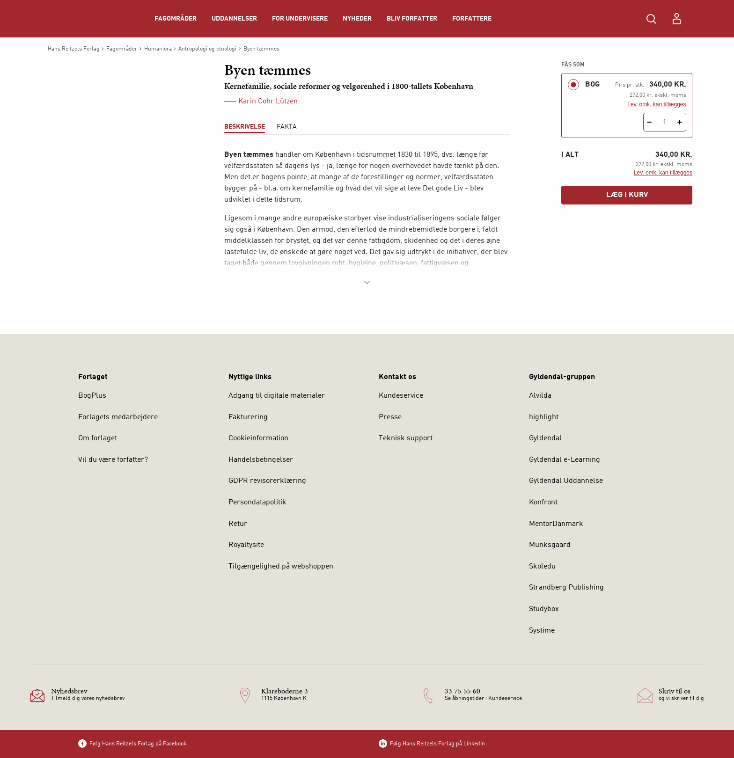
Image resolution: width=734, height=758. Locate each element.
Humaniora (158, 49)
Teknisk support (406, 438)
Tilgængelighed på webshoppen (280, 566)
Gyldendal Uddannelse (566, 481)
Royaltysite (246, 545)
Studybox (544, 609)
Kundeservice (401, 396)
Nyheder (357, 18)
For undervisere (300, 18)
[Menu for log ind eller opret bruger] (676, 18)
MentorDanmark (556, 524)
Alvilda (540, 396)
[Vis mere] (367, 282)
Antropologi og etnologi (207, 49)
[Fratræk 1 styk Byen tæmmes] (649, 122)
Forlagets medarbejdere (118, 417)
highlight (543, 417)
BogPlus (92, 396)
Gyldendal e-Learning (564, 460)
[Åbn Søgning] (651, 18)
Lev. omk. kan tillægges (656, 104)
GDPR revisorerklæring (267, 481)
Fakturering (248, 417)
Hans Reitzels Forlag (74, 49)
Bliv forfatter (412, 18)
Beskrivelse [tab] (244, 127)
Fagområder (175, 18)
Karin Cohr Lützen (268, 101)
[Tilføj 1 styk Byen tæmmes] (680, 122)
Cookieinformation (258, 438)
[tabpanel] (367, 218)
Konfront (543, 502)
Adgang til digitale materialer (276, 396)
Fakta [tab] (287, 127)
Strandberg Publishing (566, 587)
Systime (542, 630)
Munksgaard (550, 545)
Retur (237, 524)
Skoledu (542, 566)
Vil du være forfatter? (113, 460)
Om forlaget (97, 438)
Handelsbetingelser (260, 460)
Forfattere (472, 18)
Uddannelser (234, 18)
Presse (390, 417)
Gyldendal (545, 438)
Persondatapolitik (257, 502)
